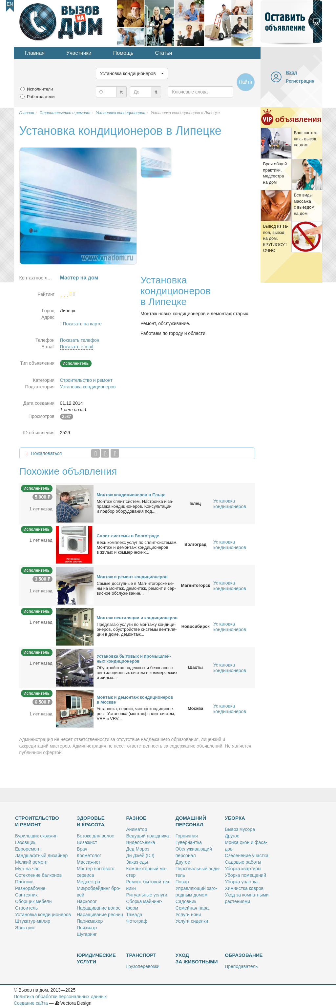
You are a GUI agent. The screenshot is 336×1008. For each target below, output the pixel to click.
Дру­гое (183, 862)
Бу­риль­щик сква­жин (36, 835)
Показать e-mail (77, 346)
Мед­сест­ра (88, 881)
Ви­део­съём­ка (140, 842)
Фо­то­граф (136, 921)
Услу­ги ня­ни (188, 914)
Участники (78, 53)
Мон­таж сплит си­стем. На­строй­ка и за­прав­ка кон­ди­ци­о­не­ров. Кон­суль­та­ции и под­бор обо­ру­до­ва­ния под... (135, 506)
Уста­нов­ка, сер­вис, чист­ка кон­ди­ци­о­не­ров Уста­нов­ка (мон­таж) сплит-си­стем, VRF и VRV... (136, 713)
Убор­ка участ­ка (241, 881)
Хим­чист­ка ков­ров (244, 888)
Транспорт (141, 955)
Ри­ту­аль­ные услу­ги (146, 894)
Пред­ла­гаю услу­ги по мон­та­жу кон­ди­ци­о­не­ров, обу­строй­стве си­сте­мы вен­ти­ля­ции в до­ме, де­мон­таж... (137, 629)
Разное (136, 818)
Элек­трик (25, 927)
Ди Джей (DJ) (140, 855)
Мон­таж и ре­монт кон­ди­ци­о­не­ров (132, 576)
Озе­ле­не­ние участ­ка (246, 855)
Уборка (235, 818)
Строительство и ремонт (86, 380)
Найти (245, 82)
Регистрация (300, 81)
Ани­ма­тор (136, 829)
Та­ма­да (134, 914)
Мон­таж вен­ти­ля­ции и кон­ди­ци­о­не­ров (137, 617)
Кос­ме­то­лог (89, 855)
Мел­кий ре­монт (31, 862)
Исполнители (40, 89)
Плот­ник (24, 881)
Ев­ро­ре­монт (28, 849)
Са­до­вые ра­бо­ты (243, 862)
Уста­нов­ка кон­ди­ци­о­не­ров (43, 914)
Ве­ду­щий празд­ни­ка (147, 835)
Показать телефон (79, 340)
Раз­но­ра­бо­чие (30, 888)
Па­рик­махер (90, 921)
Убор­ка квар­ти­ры (243, 868)
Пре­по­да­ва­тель (241, 966)
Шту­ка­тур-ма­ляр (32, 921)
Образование (243, 955)
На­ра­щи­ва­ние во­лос (98, 908)
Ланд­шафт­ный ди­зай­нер (41, 855)
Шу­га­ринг (87, 934)
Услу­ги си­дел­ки (192, 921)
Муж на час (27, 868)
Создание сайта (31, 1003)
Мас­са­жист (88, 862)
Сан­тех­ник (26, 894)
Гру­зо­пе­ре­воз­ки (142, 966)
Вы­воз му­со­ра (240, 829)
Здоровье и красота (91, 821)
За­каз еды (137, 862)
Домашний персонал (191, 821)
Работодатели (41, 96)
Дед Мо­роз (137, 849)
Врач (82, 849)
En (10, 4)
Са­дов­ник (186, 901)
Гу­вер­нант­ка (189, 842)
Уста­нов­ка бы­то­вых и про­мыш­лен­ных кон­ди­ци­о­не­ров (134, 659)
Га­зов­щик (25, 842)
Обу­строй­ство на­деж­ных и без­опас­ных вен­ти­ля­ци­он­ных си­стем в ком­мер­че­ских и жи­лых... (137, 672)
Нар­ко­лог (87, 901)
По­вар (182, 881)
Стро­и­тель (26, 908)
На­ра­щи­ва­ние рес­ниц (100, 914)
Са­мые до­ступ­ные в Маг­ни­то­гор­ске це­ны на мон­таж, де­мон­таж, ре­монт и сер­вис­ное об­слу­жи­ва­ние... (136, 588)
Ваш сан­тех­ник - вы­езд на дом (306, 138)
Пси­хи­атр (87, 927)
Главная (35, 53)
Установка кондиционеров (88, 386)
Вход (291, 72)
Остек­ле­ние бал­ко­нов (38, 875)
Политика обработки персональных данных (60, 996)
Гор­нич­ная (187, 835)
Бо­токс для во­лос (95, 835)
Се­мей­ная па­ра (192, 908)
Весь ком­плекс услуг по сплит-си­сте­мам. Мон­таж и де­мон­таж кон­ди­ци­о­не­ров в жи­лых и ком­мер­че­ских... (137, 547)
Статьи (163, 53)
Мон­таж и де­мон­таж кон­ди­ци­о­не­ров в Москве (135, 700)
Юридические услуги (96, 958)
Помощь (123, 53)
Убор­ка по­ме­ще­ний (245, 875)
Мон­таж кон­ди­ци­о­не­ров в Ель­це (131, 494)
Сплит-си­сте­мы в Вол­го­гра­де (128, 535)
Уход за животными (197, 958)
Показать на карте (82, 323)
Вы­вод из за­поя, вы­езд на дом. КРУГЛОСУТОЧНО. (275, 238)
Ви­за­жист (87, 842)
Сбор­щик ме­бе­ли (33, 901)
